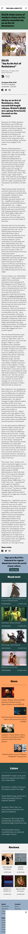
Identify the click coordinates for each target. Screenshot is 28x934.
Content (17, 904)
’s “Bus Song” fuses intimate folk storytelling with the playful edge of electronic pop (14, 821)
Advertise (4, 909)
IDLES (5, 60)
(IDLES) (13, 86)
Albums (5, 86)
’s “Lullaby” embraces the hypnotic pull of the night (13, 788)
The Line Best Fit (14, 8)
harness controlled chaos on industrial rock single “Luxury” (12, 832)
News (17, 907)
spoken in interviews (16, 296)
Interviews (6, 604)
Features (18, 909)
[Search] (2, 8)
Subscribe (14, 570)
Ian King (12, 84)
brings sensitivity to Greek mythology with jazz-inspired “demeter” (13, 798)
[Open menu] (26, 8)
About (3, 904)
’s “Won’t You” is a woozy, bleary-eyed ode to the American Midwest (12, 809)
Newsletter (5, 907)
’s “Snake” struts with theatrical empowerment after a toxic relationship (13, 778)
